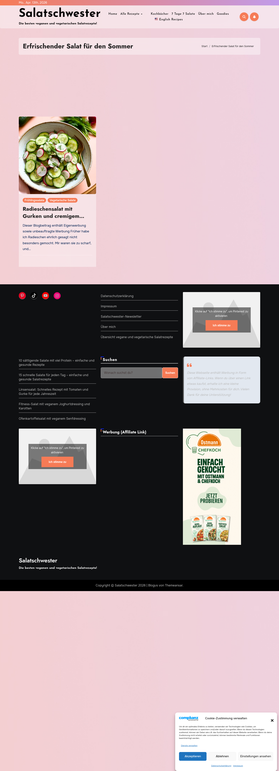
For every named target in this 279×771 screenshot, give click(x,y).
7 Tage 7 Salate (180, 13)
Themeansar (174, 585)
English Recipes (169, 19)
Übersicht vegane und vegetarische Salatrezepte (137, 337)
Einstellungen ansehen (255, 756)
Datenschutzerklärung (221, 765)
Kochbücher (157, 13)
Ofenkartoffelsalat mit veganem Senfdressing (52, 419)
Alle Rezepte (133, 13)
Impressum (238, 765)
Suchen (110, 360)
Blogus (153, 585)
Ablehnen (222, 756)
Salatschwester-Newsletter (121, 317)
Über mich (203, 13)
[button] (270, 718)
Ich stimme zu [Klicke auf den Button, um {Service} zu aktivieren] (221, 325)
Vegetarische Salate (63, 200)
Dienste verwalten (189, 745)
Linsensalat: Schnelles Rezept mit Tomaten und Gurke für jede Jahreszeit (53, 392)
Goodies (220, 13)
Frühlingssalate (34, 200)
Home (115, 13)
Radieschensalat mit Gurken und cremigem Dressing (51, 216)
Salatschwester (60, 14)
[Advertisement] (139, 85)
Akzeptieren (193, 756)
